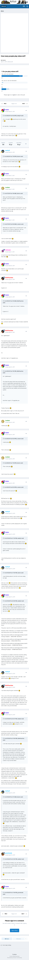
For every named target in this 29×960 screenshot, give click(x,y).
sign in (9, 94)
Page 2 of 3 (14, 103)
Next (23, 103)
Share (7, 939)
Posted (10, 111)
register (14, 94)
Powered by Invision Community (14, 957)
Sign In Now (15, 930)
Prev (5, 103)
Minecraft (10, 61)
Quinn (4, 60)
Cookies (14, 954)
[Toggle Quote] (3, 115)
